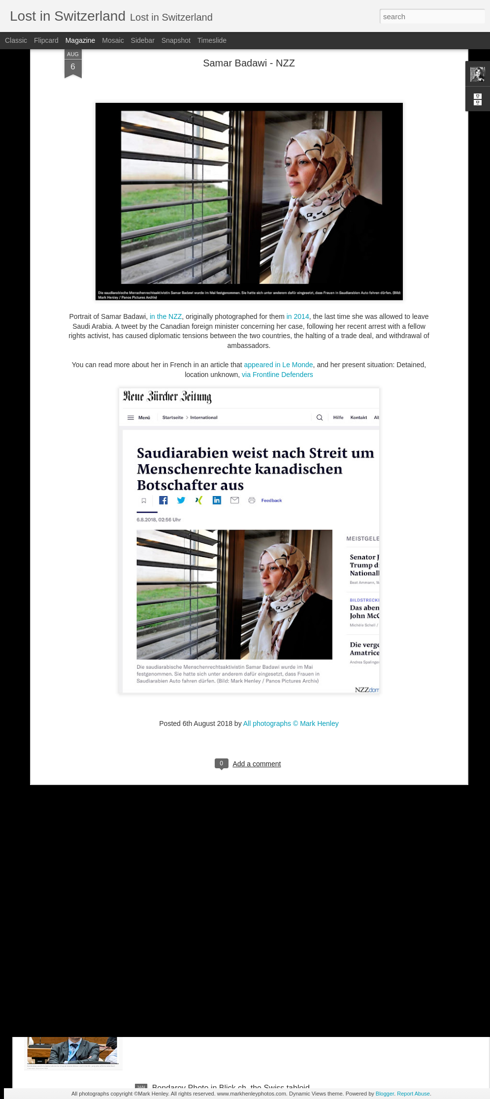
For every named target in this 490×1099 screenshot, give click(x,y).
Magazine (80, 40)
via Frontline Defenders (277, 288)
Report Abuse (413, 1094)
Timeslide (212, 40)
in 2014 (298, 230)
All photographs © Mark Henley (291, 638)
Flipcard (46, 40)
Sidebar (143, 40)
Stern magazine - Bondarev (200, 976)
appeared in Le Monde (278, 279)
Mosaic (113, 40)
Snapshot (176, 40)
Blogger (385, 1094)
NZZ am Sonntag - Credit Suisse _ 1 (215, 864)
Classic (16, 40)
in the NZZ (166, 230)
